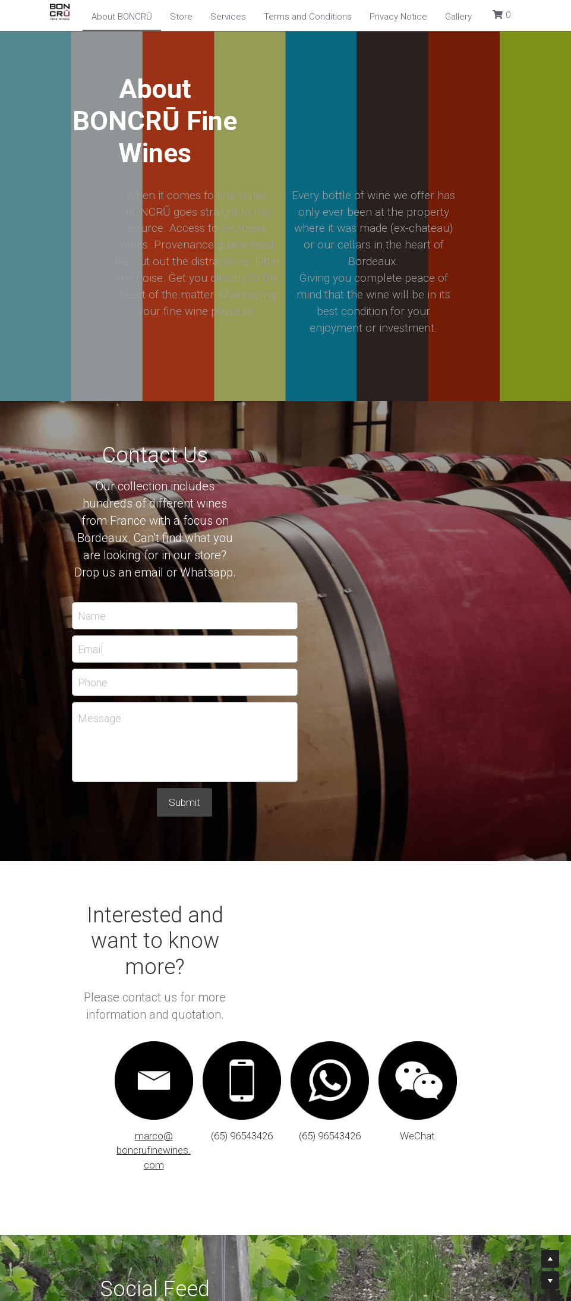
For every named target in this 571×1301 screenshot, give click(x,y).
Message (200, 572)
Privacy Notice (398, 16)
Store (181, 16)
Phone (194, 536)
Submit (285, 656)
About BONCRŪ (122, 16)
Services (228, 16)
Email (191, 502)
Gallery (458, 16)
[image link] (450, 874)
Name (193, 469)
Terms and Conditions (308, 16)
